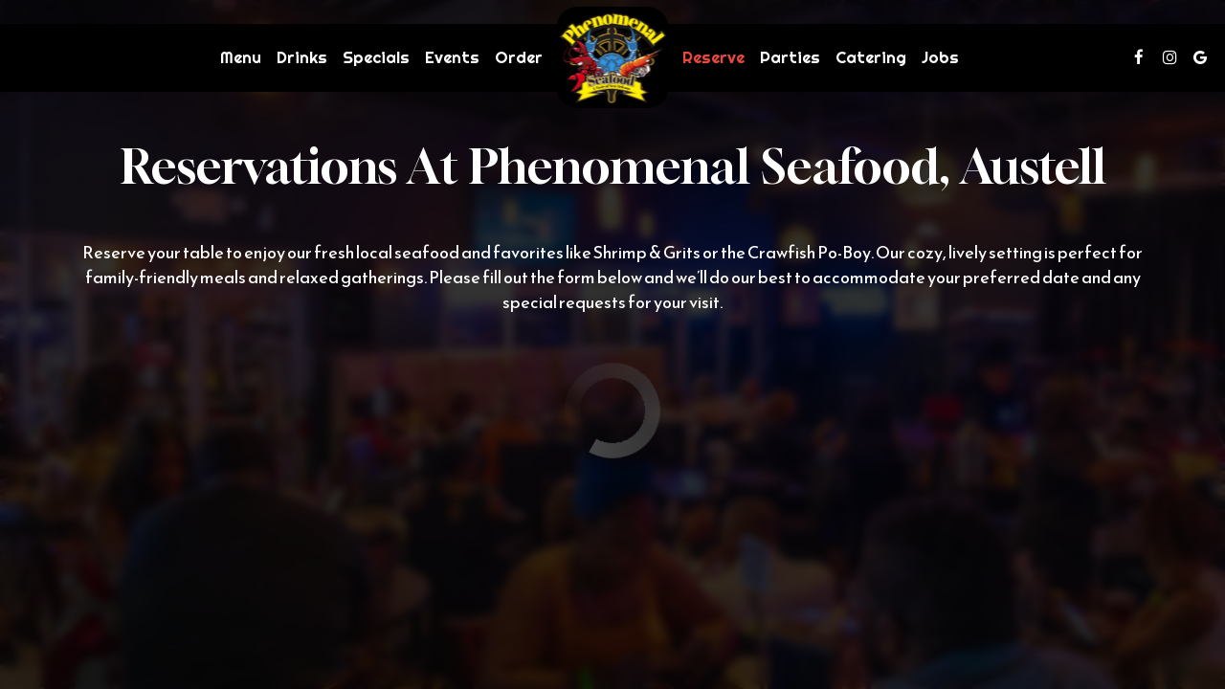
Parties (790, 57)
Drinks (302, 57)
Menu (240, 57)
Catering (870, 57)
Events (452, 57)
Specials (376, 57)
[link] (613, 57)
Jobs (940, 57)
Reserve (713, 57)
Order (519, 57)
